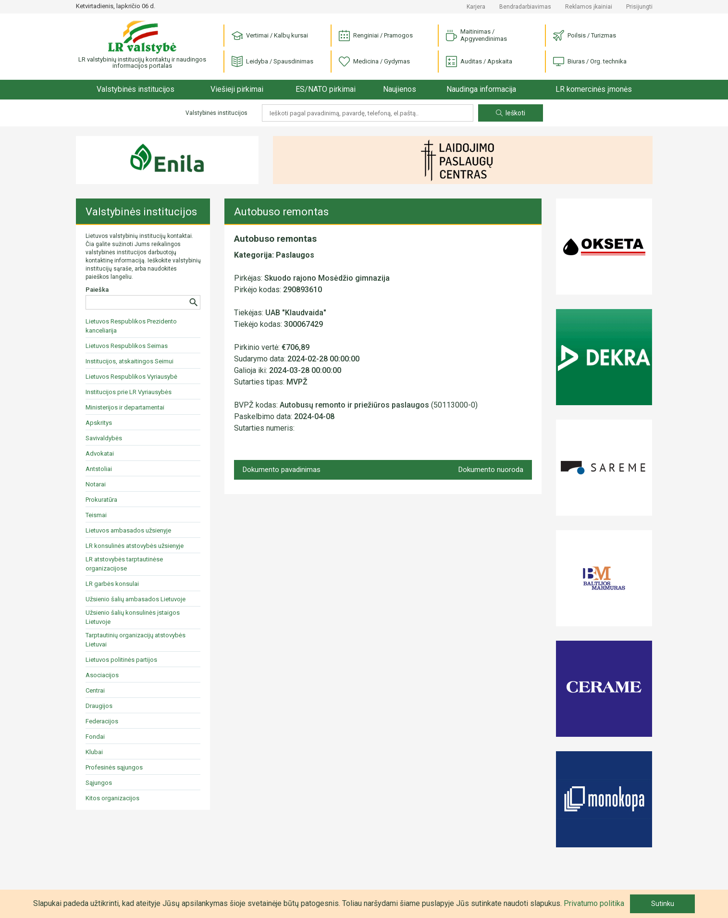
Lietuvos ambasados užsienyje (128, 530)
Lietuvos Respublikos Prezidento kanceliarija (131, 326)
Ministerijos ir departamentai (125, 407)
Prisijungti (639, 6)
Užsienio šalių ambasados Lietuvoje (135, 599)
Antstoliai (99, 468)
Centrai (95, 690)
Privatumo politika (594, 903)
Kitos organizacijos (112, 798)
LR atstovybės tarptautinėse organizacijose (124, 564)
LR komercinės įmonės (593, 89)
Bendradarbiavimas (525, 6)
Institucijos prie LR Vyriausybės (129, 392)
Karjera (476, 6)
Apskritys (99, 422)
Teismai (96, 515)
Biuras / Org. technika (590, 61)
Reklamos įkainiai (588, 6)
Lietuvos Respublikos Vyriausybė (131, 376)
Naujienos (399, 89)
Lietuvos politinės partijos (121, 659)
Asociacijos (102, 675)
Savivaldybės (104, 438)
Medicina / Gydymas (374, 61)
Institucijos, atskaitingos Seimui (129, 361)
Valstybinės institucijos (135, 89)
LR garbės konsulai (112, 583)
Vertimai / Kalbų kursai (270, 35)
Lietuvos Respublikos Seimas (127, 345)
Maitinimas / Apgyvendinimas (476, 35)
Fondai (95, 736)
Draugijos (99, 705)
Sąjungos (99, 782)
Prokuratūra (101, 499)
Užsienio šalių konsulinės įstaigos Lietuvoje (133, 617)
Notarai (96, 484)
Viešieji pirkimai (236, 89)
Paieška (97, 289)
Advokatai (100, 453)
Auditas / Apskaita (479, 61)
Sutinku (662, 903)
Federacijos (102, 721)
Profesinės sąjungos (114, 767)
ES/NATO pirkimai (326, 89)
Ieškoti (510, 113)
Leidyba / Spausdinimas (272, 61)
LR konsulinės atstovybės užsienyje (135, 545)
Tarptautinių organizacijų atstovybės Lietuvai (135, 640)
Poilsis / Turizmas (584, 35)
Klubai (94, 752)
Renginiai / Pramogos (376, 35)
